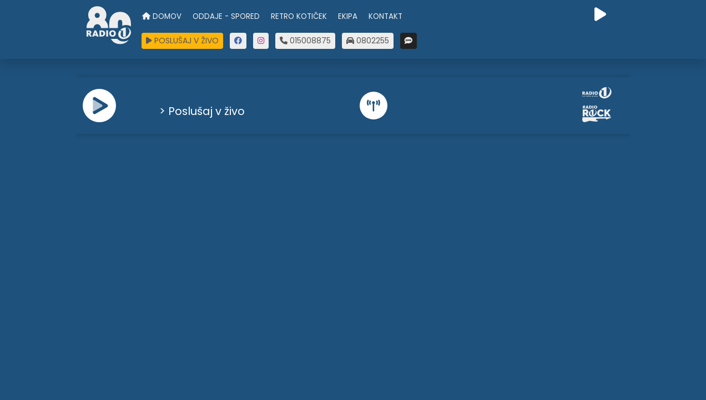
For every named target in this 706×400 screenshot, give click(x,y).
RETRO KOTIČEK (299, 16)
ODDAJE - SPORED (226, 16)
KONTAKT (385, 16)
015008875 (305, 40)
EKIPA (347, 16)
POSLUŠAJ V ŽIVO (182, 40)
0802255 (367, 40)
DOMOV (161, 16)
